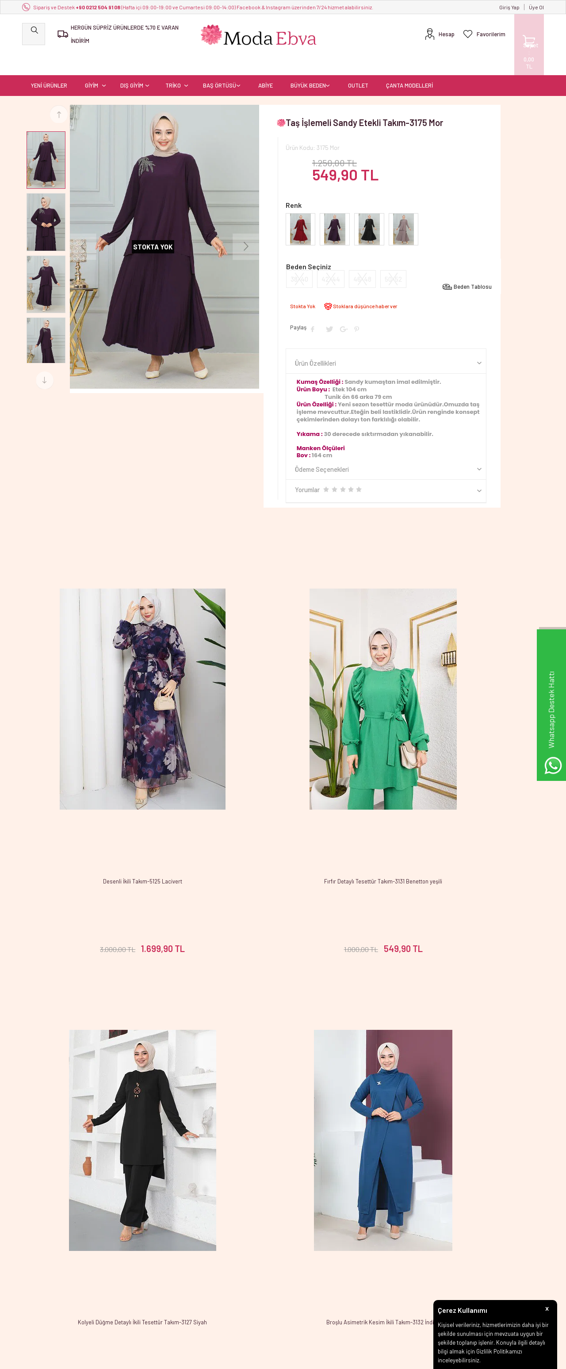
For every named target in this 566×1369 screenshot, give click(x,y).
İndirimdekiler (216, 1266)
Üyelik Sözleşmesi (133, 1254)
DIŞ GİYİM (131, 64)
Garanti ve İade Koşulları (141, 1279)
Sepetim (209, 1292)
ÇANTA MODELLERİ (409, 64)
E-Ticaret (258, 1358)
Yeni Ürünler (214, 1254)
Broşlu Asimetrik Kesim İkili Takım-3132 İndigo (109, 1044)
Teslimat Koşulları (133, 1241)
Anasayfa (210, 1241)
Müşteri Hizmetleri (221, 1279)
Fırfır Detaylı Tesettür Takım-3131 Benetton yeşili (283, 756)
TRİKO (173, 64)
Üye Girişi (298, 1254)
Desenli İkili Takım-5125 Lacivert (109, 756)
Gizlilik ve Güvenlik (133, 1292)
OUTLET (358, 64)
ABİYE (265, 64)
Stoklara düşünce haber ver (365, 285)
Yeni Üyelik (300, 1241)
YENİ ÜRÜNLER (49, 64)
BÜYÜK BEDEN (308, 64)
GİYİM (91, 64)
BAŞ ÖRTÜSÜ (219, 64)
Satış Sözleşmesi (132, 1266)
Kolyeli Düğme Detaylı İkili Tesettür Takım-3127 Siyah (457, 756)
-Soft (237, 1358)
